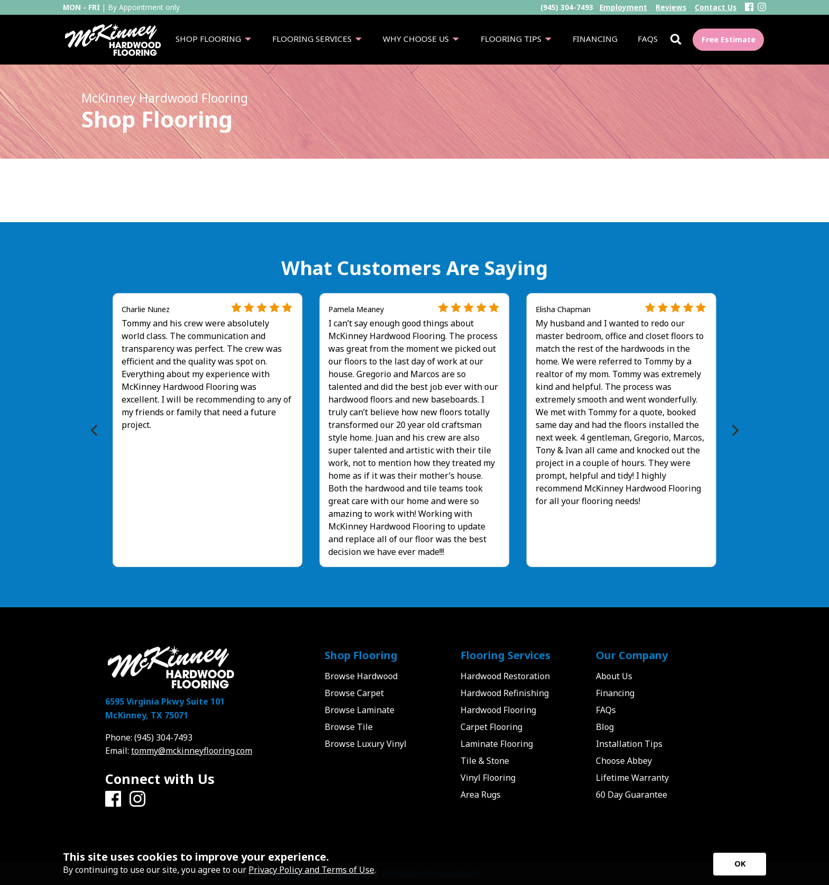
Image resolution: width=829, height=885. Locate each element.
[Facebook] (749, 7)
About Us (614, 676)
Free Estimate (729, 39)
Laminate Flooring (496, 744)
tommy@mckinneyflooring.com (191, 750)
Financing (615, 693)
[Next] (734, 430)
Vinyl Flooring (487, 777)
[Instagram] (762, 7)
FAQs (606, 710)
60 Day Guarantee (631, 794)
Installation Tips (629, 744)
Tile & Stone (484, 760)
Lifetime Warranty (632, 777)
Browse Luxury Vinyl (366, 744)
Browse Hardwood (361, 676)
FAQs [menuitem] (648, 38)
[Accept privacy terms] (739, 864)
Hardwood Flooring (498, 710)
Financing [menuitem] (595, 38)
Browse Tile (349, 727)
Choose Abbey (624, 760)
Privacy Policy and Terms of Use (311, 869)
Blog (605, 727)
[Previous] (95, 430)
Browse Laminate (359, 710)
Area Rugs (480, 794)
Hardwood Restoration (505, 676)
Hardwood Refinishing (504, 693)
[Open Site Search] (676, 40)
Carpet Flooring (491, 727)
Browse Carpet (354, 693)
